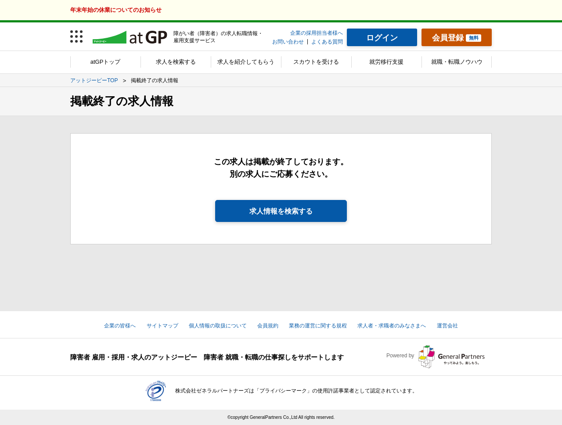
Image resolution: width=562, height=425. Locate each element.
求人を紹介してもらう (245, 61)
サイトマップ (162, 326)
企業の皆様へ (120, 326)
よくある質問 (327, 42)
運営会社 (447, 326)
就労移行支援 (386, 61)
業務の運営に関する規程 (318, 326)
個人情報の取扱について (218, 326)
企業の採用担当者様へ (316, 33)
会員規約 (267, 326)
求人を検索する (176, 61)
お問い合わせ (288, 42)
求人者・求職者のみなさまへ (391, 326)
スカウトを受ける (316, 61)
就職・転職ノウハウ (457, 61)
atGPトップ (105, 61)
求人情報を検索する (281, 211)
